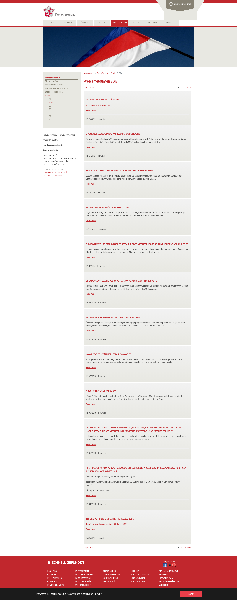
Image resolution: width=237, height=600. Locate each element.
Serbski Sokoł (109, 581)
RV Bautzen (52, 575)
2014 (50, 116)
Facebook (47, 175)
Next (189, 87)
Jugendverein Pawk (111, 575)
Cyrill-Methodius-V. (83, 585)
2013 (50, 119)
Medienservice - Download (57, 88)
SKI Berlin (135, 571)
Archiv (47, 96)
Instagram (57, 175)
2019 (50, 99)
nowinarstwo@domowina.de (55, 172)
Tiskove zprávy (51, 81)
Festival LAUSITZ (166, 578)
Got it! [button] (191, 594)
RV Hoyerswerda (54, 578)
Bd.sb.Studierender (83, 581)
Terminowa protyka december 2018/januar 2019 (106, 524)
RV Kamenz (52, 581)
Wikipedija (163, 585)
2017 (50, 106)
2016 (50, 109)
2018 (50, 102)
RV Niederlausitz (82, 571)
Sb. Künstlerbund (110, 578)
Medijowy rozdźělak (54, 85)
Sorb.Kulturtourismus (140, 575)
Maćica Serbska (109, 571)
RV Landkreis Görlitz (55, 585)
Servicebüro (164, 575)
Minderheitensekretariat (169, 581)
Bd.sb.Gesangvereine (84, 575)
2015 (50, 113)
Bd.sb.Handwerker (83, 578)
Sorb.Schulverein (138, 578)
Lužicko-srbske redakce (55, 92)
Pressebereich (52, 78)
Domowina (52, 571)
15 (185, 87)
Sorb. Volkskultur (138, 581)
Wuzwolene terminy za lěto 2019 (98, 105)
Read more (91, 111)
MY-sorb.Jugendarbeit (168, 571)
